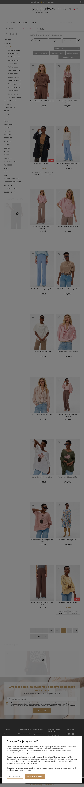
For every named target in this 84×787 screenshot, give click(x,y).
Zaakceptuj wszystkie (34, 775)
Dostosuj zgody (14, 775)
